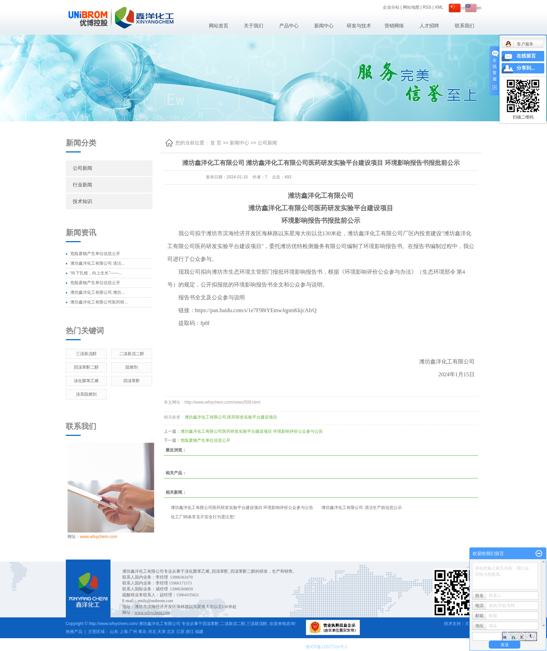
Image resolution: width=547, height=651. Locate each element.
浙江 (190, 631)
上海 (124, 631)
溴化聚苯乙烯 (86, 380)
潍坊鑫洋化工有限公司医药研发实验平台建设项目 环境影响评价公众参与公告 (251, 431)
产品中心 (289, 25)
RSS (427, 7)
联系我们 (464, 25)
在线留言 (526, 56)
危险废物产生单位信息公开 (95, 253)
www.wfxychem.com (98, 536)
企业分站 (391, 7)
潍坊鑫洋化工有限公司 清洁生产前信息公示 (361, 507)
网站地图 (411, 7)
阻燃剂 (131, 367)
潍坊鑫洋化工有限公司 (205, 417)
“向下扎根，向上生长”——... (96, 273)
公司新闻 (82, 168)
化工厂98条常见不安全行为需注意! (203, 516)
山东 (114, 631)
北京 (171, 631)
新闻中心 (324, 25)
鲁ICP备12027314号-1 (326, 646)
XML (439, 7)
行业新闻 (82, 184)
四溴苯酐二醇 (86, 367)
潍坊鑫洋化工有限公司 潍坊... (97, 292)
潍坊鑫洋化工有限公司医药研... (99, 302)
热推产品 (74, 631)
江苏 (180, 631)
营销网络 (394, 25)
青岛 (142, 631)
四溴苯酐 (131, 380)
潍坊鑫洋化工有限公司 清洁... (97, 263)
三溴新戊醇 (86, 353)
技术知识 (82, 201)
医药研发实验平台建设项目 (252, 417)
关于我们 (253, 25)
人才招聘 (429, 25)
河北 (152, 631)
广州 (133, 631)
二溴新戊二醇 (131, 353)
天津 (161, 631)
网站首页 (218, 25)
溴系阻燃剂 (86, 394)
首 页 (215, 143)
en (473, 8)
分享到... (526, 68)
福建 (199, 631)
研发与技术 (359, 25)
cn (457, 8)
